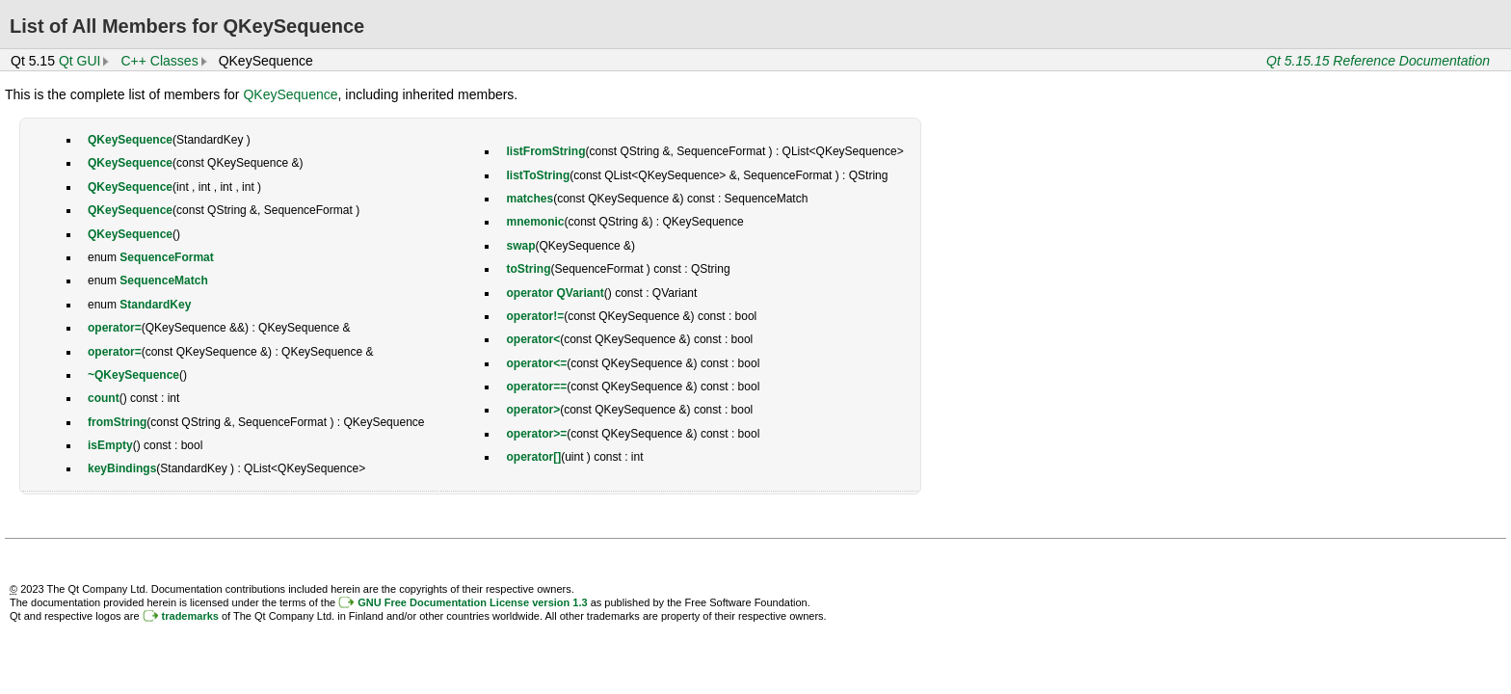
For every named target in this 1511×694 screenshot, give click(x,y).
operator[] (533, 457)
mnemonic (535, 221)
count (103, 398)
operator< (533, 339)
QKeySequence (290, 94)
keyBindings (122, 468)
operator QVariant (554, 293)
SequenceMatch (163, 280)
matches (529, 198)
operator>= (536, 433)
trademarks (190, 616)
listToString (538, 175)
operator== (536, 386)
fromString (117, 422)
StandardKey (155, 304)
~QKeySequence (133, 375)
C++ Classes (159, 60)
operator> (533, 409)
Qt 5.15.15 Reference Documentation (1378, 60)
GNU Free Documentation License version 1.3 (472, 602)
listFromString (545, 151)
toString (528, 269)
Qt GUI (80, 60)
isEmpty (110, 445)
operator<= (536, 363)
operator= (115, 327)
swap (520, 246)
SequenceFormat (166, 257)
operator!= (535, 316)
